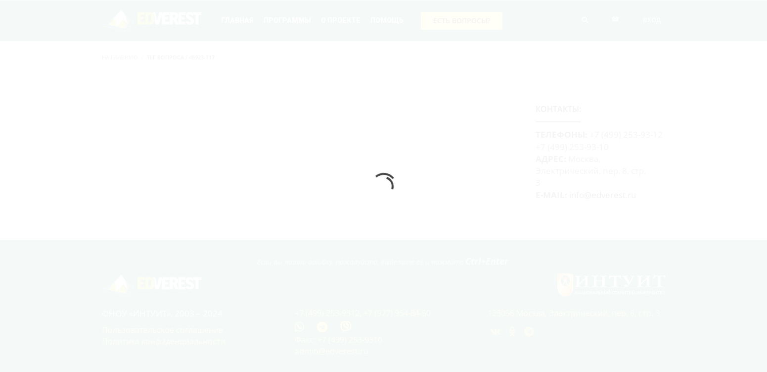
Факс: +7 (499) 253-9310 (338, 339)
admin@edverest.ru (331, 351)
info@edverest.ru (602, 195)
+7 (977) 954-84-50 (397, 313)
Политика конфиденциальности (164, 341)
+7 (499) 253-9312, (329, 313)
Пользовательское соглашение (162, 329)
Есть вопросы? (461, 20)
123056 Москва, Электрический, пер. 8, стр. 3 (574, 313)
